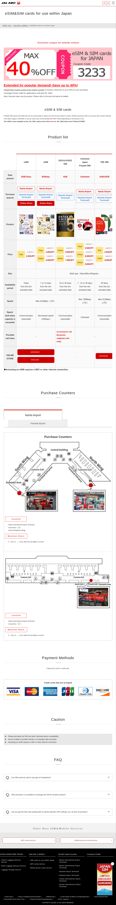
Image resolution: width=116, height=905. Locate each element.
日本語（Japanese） (64, 899)
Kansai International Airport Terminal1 (70, 885)
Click (50, 121)
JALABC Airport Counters (68, 854)
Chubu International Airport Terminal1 (69, 880)
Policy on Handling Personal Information (30, 896)
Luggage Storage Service (11, 870)
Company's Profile (94, 854)
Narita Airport (33, 415)
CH (108, 3)
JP (104, 3)
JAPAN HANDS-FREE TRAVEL (12, 854)
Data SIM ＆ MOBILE (21, 26)
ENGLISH (35, 360)
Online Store (26, 203)
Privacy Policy (9, 896)
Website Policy (51, 896)
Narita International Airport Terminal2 (69, 867)
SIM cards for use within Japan (42, 860)
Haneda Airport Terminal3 (69, 875)
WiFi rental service (28, 840)
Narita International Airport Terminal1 (69, 861)
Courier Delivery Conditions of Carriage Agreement (75, 896)
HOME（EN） (7, 26)
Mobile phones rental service (85, 840)
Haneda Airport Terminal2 (69, 871)
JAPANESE (35, 352)
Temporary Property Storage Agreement (41, 899)
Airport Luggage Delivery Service (11, 861)
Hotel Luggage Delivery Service (13, 866)
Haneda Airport (37, 423)
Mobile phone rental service (41, 868)
